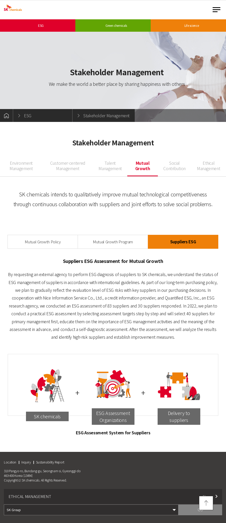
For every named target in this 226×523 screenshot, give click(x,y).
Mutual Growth (142, 165)
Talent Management (110, 165)
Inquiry (26, 462)
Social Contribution (174, 165)
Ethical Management (208, 165)
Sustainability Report (50, 462)
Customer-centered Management (67, 165)
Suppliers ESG (183, 241)
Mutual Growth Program (113, 241)
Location (10, 462)
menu (216, 9)
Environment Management (21, 165)
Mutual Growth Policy (43, 241)
